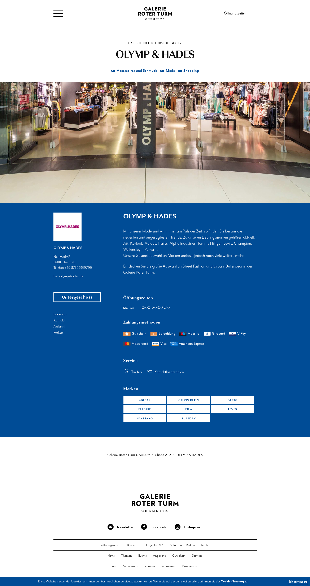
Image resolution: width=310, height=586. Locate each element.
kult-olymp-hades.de (68, 277)
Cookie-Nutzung (232, 581)
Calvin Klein (188, 400)
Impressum (168, 567)
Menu (58, 13)
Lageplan (60, 314)
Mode (170, 71)
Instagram (192, 528)
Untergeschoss (77, 297)
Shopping (191, 71)
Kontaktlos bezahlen (169, 372)
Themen (126, 556)
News (111, 556)
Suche (205, 546)
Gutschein (139, 334)
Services (197, 556)
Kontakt (59, 321)
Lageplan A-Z (154, 546)
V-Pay (241, 334)
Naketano (144, 419)
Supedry (189, 419)
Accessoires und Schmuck (137, 71)
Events (142, 556)
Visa (163, 344)
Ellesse (144, 410)
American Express (191, 344)
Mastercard (140, 344)
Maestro (194, 334)
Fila (188, 410)
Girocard (218, 334)
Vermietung (130, 567)
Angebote (159, 556)
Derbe (232, 400)
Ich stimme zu (298, 581)
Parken (58, 333)
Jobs (114, 567)
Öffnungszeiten (235, 13)
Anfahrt (59, 327)
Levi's (232, 410)
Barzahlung (166, 334)
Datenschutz (190, 567)
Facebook (159, 528)
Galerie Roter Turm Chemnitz (155, 13)
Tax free (137, 372)
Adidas (145, 400)
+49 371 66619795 (78, 268)
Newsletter (125, 528)
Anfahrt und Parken (182, 546)
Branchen (133, 546)
